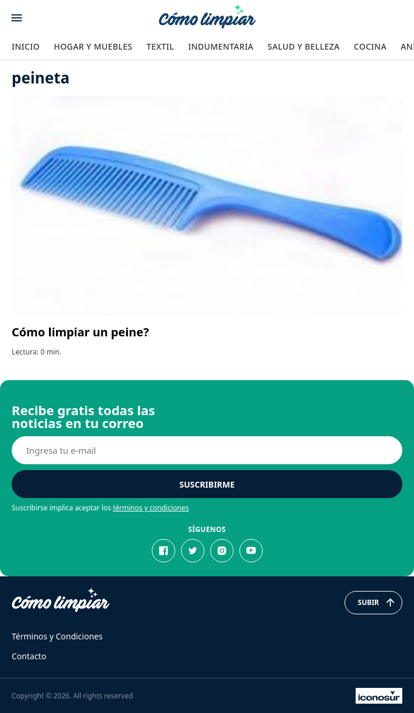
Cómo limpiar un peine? (80, 332)
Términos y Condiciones (57, 636)
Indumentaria (220, 46)
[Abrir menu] (17, 18)
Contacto (29, 656)
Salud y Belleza (303, 46)
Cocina (370, 46)
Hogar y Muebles (93, 46)
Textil (160, 46)
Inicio (26, 46)
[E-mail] (207, 450)
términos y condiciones (151, 508)
